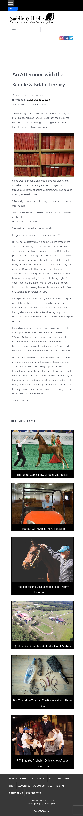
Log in (12, 9)
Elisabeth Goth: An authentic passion (42, 528)
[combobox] (25, 29)
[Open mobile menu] (11, 3)
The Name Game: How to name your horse (42, 474)
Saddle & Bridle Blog (38, 100)
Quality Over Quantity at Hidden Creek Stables (42, 646)
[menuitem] (18, 778)
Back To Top (41, 811)
